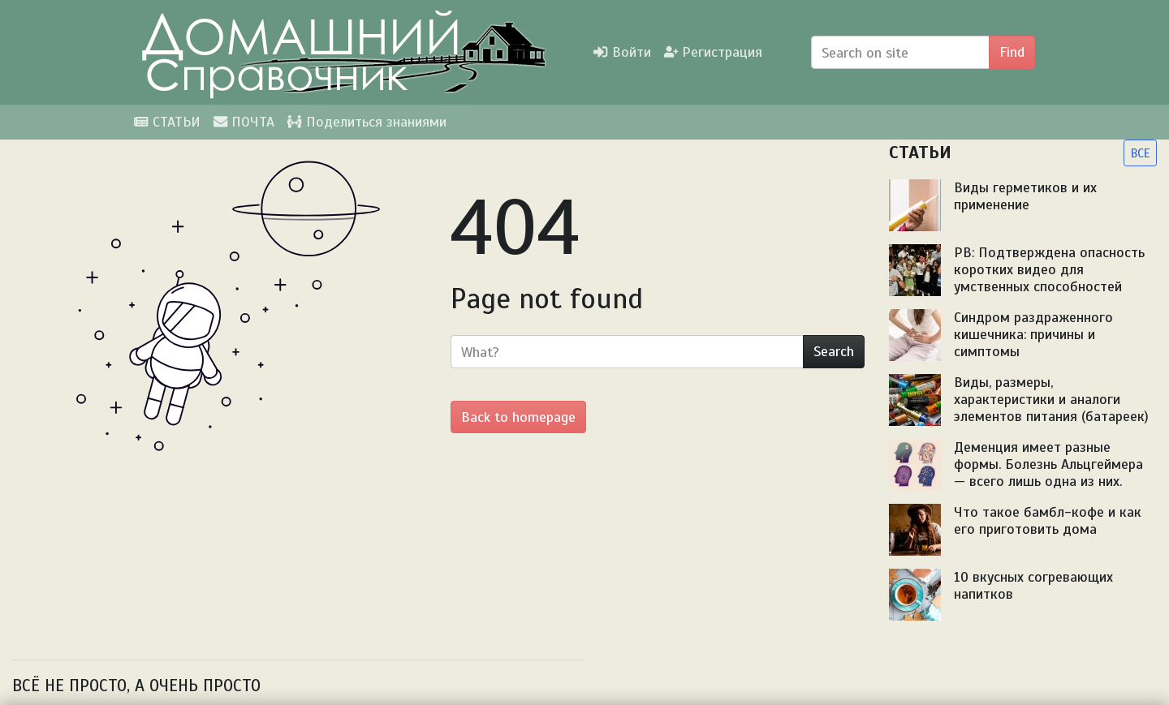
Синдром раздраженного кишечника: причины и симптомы (1033, 334)
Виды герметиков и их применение (1025, 195)
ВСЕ (1140, 153)
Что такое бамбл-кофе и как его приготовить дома (1047, 520)
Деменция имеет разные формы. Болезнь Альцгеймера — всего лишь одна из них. (1048, 464)
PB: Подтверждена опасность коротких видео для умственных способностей (1049, 269)
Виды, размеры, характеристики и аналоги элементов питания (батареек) (1051, 399)
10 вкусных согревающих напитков (1033, 585)
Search (833, 351)
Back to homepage (518, 417)
